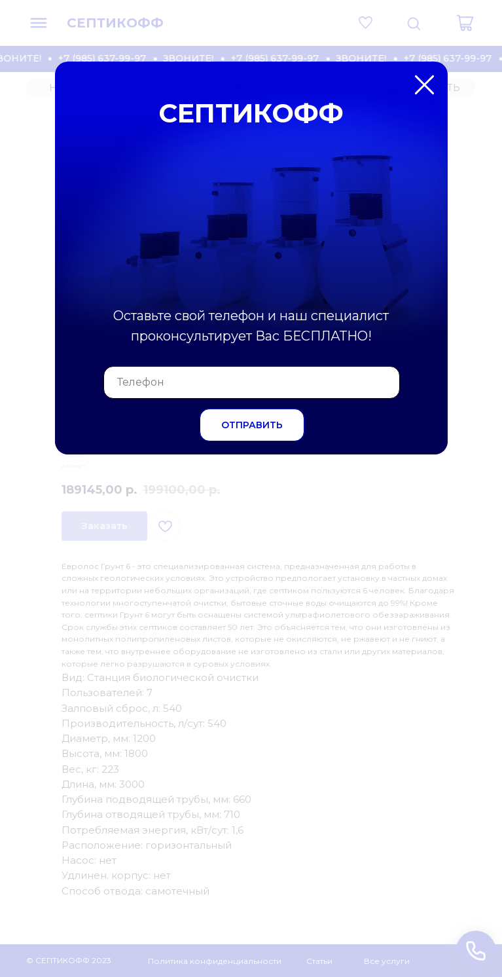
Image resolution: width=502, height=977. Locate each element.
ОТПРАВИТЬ (252, 425)
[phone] (251, 382)
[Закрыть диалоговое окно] (481, 21)
